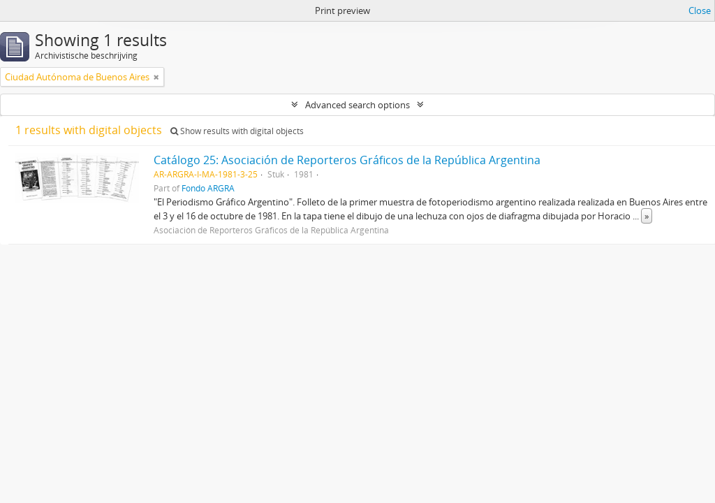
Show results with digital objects (237, 131)
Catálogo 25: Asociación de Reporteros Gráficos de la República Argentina (347, 160)
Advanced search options (357, 105)
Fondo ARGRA (208, 188)
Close (699, 10)
